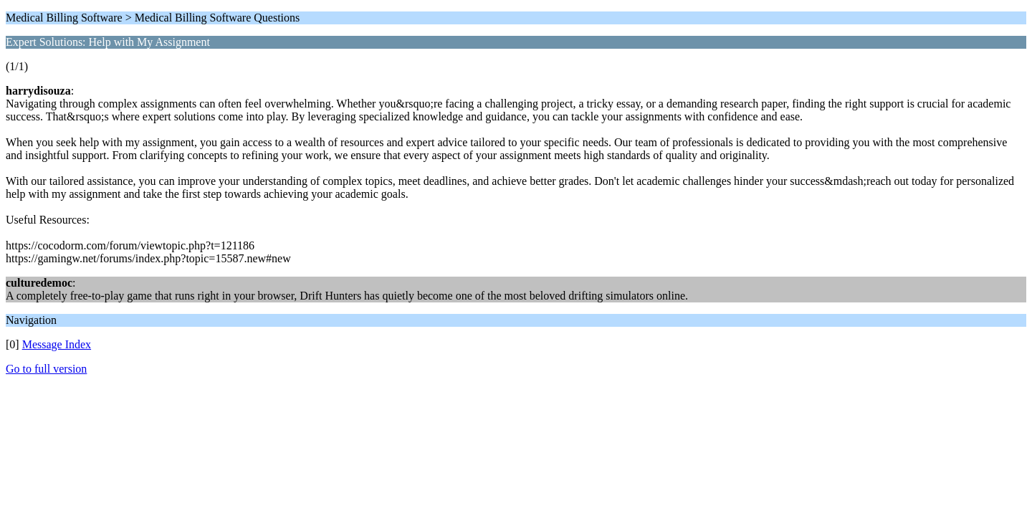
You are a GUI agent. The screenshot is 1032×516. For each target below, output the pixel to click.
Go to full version (46, 369)
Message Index (56, 344)
